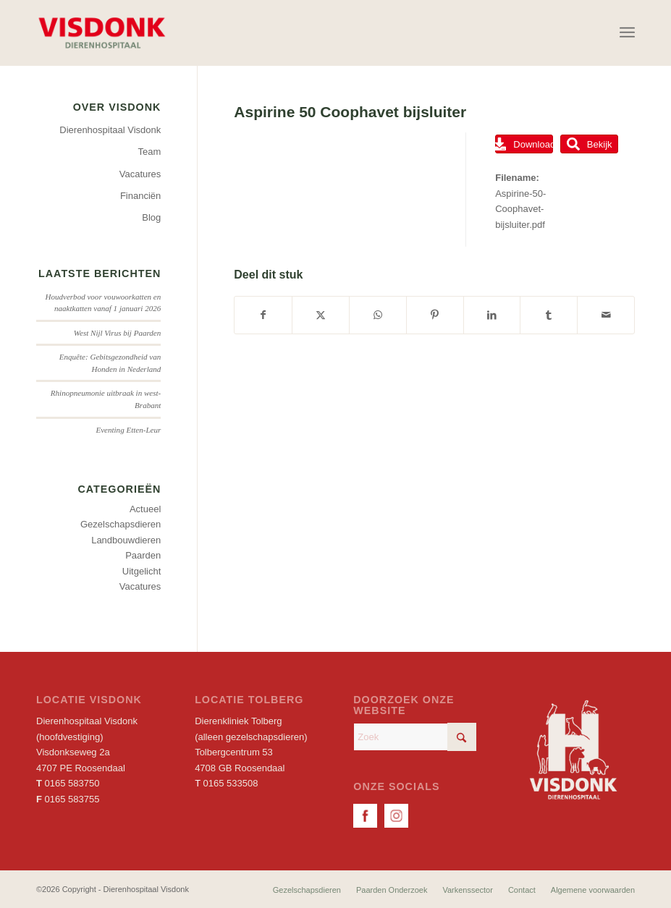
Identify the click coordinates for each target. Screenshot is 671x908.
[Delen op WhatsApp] (378, 315)
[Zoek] (414, 737)
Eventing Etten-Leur (128, 429)
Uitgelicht (141, 571)
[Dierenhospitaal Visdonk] (101, 32)
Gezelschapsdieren (120, 524)
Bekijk (589, 143)
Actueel (145, 509)
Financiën (140, 195)
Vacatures (140, 174)
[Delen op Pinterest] (435, 315)
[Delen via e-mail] (606, 315)
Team (149, 151)
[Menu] (627, 32)
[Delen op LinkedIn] (492, 315)
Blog (151, 217)
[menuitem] (627, 32)
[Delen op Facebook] (263, 315)
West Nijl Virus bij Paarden (117, 332)
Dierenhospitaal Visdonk (110, 129)
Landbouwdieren (126, 540)
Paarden (143, 555)
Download (524, 143)
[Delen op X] (320, 315)
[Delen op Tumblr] (548, 315)
